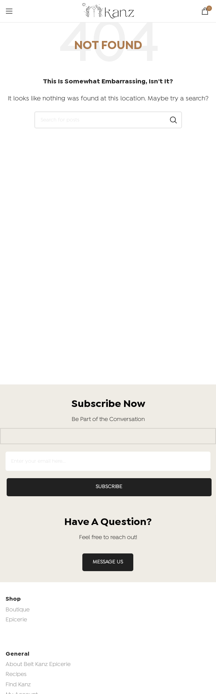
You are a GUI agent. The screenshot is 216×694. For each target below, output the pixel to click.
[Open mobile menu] (9, 11)
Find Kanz (18, 684)
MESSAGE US (108, 562)
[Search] (108, 119)
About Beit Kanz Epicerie (38, 664)
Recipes (16, 674)
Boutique (18, 610)
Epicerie (16, 620)
